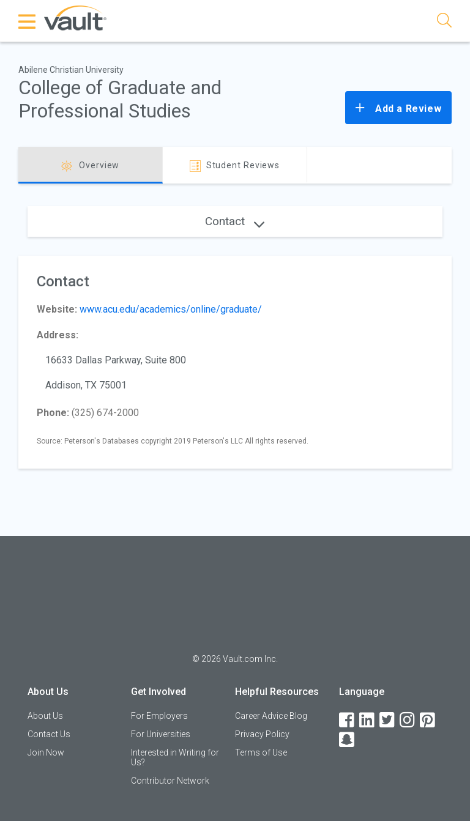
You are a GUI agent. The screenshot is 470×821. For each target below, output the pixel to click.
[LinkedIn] (367, 720)
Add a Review (398, 107)
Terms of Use (261, 752)
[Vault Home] (75, 17)
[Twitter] (388, 720)
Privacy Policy (262, 734)
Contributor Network (170, 781)
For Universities (160, 734)
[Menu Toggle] (27, 21)
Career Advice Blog (271, 716)
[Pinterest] (428, 720)
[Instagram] (408, 720)
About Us (45, 716)
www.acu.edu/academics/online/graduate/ (171, 309)
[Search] (444, 22)
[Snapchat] (347, 739)
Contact (234, 221)
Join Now (46, 752)
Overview (90, 166)
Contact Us (49, 734)
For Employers (159, 716)
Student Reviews (235, 166)
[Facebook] (347, 720)
